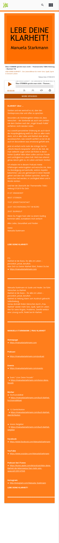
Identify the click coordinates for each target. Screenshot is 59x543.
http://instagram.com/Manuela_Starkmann (28, 483)
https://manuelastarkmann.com (23, 269)
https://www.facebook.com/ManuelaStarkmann (30, 441)
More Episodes (29, 96)
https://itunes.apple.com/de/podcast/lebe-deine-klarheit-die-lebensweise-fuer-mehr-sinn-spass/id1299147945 (29, 468)
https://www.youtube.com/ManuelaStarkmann (29, 453)
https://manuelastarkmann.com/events (26, 368)
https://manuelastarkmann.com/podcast (27, 356)
